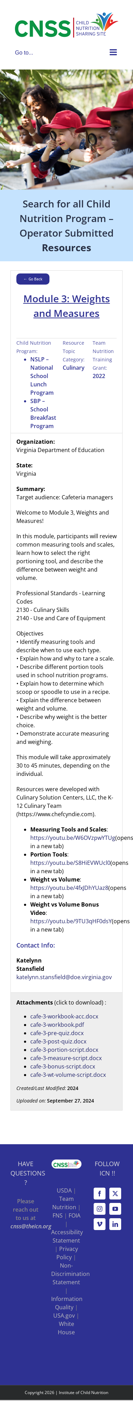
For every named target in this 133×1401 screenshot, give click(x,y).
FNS (58, 1215)
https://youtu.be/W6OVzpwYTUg (72, 838)
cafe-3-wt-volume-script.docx (68, 1075)
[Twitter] (115, 1193)
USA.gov (64, 1315)
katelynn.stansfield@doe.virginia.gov (64, 977)
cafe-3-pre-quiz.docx (57, 1033)
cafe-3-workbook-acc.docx (64, 1016)
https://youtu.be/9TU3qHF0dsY (71, 921)
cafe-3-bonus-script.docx (62, 1066)
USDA (64, 1190)
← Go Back (32, 278)
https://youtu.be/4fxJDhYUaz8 (69, 888)
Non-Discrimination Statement (70, 1274)
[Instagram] (99, 1209)
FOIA (74, 1215)
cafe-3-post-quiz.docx (58, 1041)
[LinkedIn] (115, 1224)
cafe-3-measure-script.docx (66, 1058)
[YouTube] (115, 1209)
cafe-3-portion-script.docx (64, 1050)
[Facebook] (99, 1193)
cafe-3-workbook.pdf (57, 1025)
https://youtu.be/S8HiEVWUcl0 (70, 863)
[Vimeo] (99, 1224)
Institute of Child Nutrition (83, 1392)
